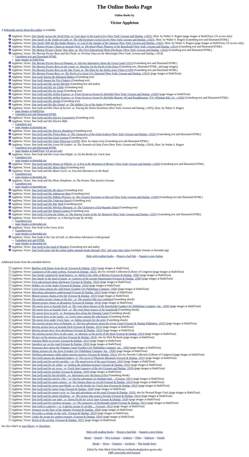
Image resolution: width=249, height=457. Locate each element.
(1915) (82, 63)
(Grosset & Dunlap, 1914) (65, 282)
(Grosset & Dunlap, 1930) (86, 278)
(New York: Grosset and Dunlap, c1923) (94, 134)
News (106, 443)
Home (87, 437)
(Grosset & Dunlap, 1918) (80, 399)
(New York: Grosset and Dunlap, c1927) (94, 214)
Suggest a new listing (151, 256)
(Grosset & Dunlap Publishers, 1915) (98, 323)
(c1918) (83, 70)
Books (96, 443)
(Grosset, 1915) (78, 361)
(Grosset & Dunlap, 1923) (64, 271)
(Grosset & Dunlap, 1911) (61, 340)
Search (98, 437)
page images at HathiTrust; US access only (39, 150)
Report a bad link (126, 256)
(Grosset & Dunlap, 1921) (65, 268)
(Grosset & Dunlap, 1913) (67, 326)
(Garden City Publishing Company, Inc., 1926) (100, 306)
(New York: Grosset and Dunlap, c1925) (92, 36)
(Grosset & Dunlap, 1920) (66, 409)
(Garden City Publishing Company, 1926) (74, 288)
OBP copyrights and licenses (124, 452)
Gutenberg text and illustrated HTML (36, 56)
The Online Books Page (124, 7)
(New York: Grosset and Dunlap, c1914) (100, 50)
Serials (161, 437)
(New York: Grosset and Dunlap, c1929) (96, 163)
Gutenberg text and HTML (30, 240)
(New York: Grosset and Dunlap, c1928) (95, 197)
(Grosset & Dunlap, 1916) (60, 285)
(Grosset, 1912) (72, 406)
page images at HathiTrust (29, 59)
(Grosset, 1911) (82, 378)
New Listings (112, 437)
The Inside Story (147, 443)
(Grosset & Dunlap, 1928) (85, 275)
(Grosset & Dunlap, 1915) (64, 295)
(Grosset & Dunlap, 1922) (64, 413)
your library (28, 426)
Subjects (149, 437)
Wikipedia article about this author (23, 29)
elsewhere (44, 426)
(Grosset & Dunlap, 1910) (61, 344)
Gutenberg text (23, 124)
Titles (138, 437)
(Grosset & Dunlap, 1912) (66, 292)
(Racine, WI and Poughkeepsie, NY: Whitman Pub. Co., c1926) (108, 97)
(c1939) (56, 141)
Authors (127, 437)
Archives (130, 443)
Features (117, 443)
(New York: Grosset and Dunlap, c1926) (95, 94)
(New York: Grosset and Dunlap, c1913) (105, 46)
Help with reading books (100, 256)
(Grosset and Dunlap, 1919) (82, 368)
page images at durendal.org (30, 127)
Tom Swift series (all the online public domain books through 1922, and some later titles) (81, 250)
